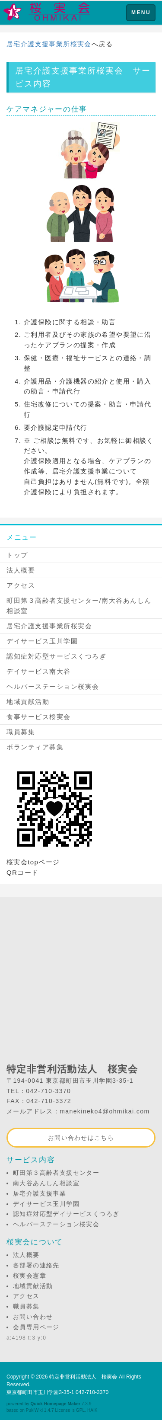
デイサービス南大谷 (38, 671)
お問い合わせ (33, 1316)
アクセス (20, 585)
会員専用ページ (36, 1327)
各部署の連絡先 (36, 1265)
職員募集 (20, 732)
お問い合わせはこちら (81, 1137)
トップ (17, 555)
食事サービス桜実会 (38, 716)
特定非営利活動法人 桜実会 (83, 1377)
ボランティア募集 (35, 747)
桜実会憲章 (29, 1275)
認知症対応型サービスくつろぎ (56, 656)
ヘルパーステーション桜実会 (52, 686)
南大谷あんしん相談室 (46, 1183)
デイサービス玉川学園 (42, 641)
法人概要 (20, 570)
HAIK (92, 1410)
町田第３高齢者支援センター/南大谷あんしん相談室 (79, 605)
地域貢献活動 (27, 701)
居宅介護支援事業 (39, 1193)
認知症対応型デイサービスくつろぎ (66, 1213)
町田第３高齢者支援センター (56, 1172)
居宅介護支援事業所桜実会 (49, 44)
